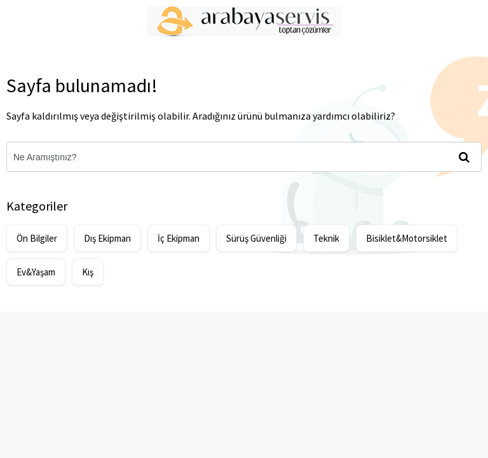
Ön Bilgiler (37, 238)
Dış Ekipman (107, 238)
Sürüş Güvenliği (256, 238)
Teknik (326, 238)
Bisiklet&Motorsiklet (406, 238)
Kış (87, 272)
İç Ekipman (179, 238)
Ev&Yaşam (36, 272)
